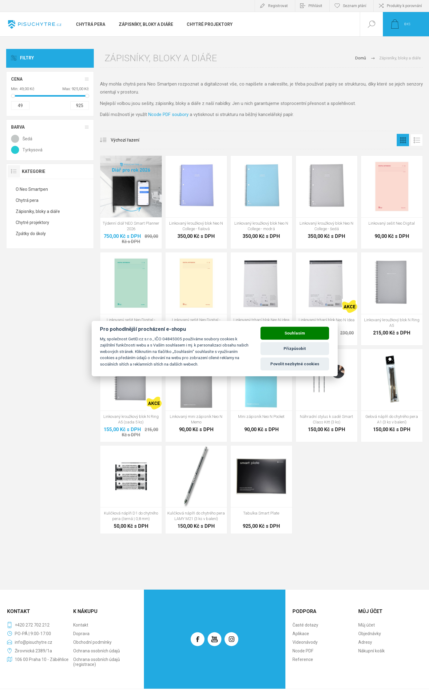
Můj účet (366, 625)
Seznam (417, 140)
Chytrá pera (27, 200)
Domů (360, 58)
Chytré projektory (32, 222)
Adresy (365, 642)
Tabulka (403, 140)
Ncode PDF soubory (168, 114)
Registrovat (278, 6)
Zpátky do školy (31, 233)
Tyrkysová (32, 149)
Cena (16, 79)
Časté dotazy (305, 625)
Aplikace (300, 633)
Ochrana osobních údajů (96, 650)
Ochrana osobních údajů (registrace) (96, 662)
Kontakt (80, 625)
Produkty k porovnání (404, 6)
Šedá (27, 138)
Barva (18, 127)
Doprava (81, 633)
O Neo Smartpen (32, 189)
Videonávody (305, 642)
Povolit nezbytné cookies (294, 364)
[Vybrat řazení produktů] (122, 140)
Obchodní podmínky (92, 642)
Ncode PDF (302, 650)
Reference (302, 659)
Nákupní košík (371, 650)
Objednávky (369, 633)
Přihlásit (315, 6)
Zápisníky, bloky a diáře (38, 211)
